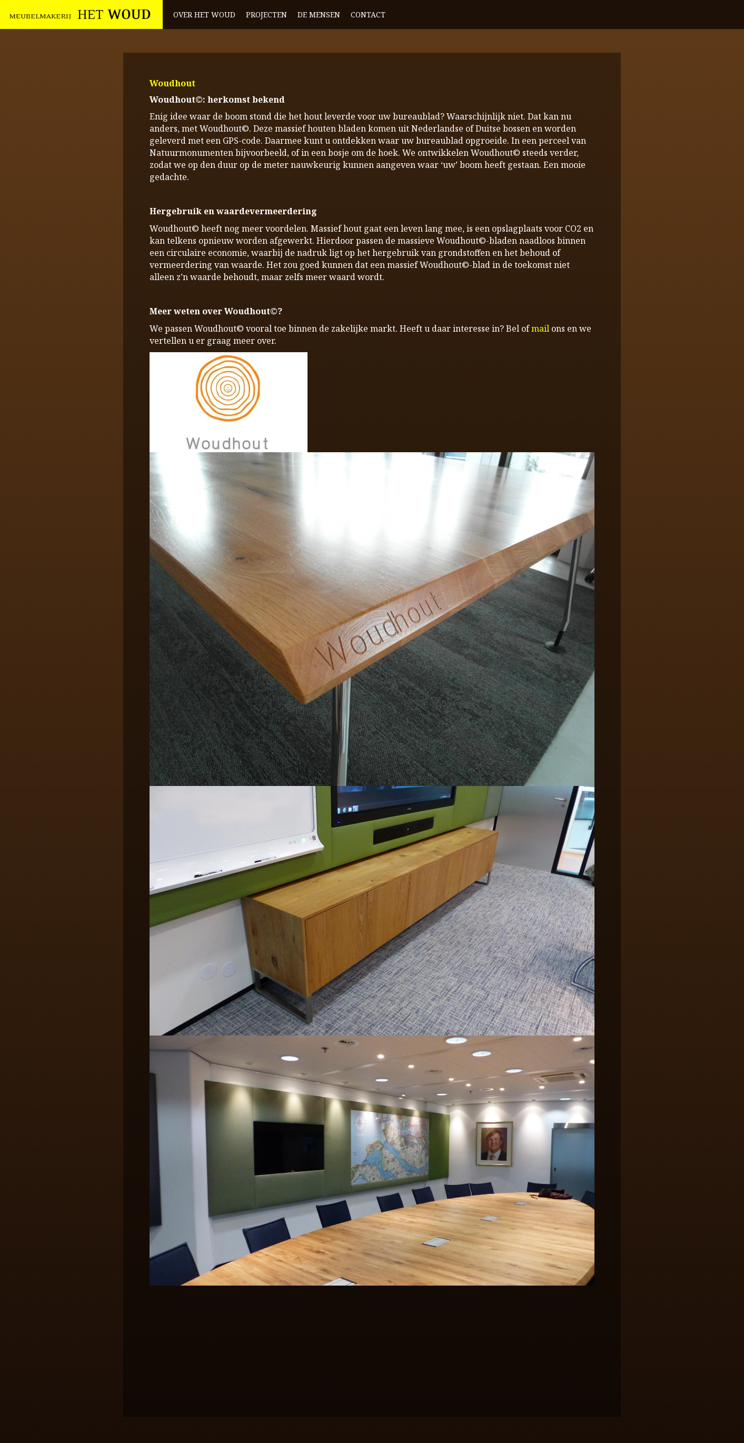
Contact (368, 14)
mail (540, 328)
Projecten (266, 14)
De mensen (318, 14)
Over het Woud (204, 14)
